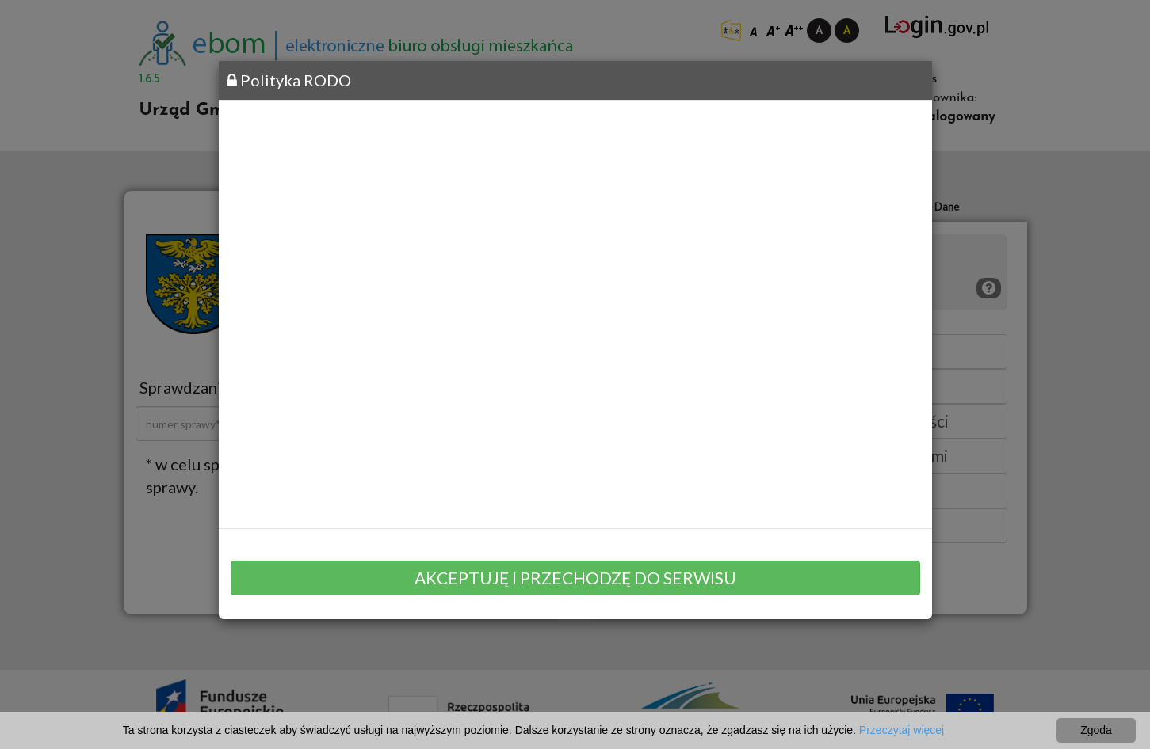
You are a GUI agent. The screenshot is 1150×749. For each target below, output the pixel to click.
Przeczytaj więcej (901, 730)
